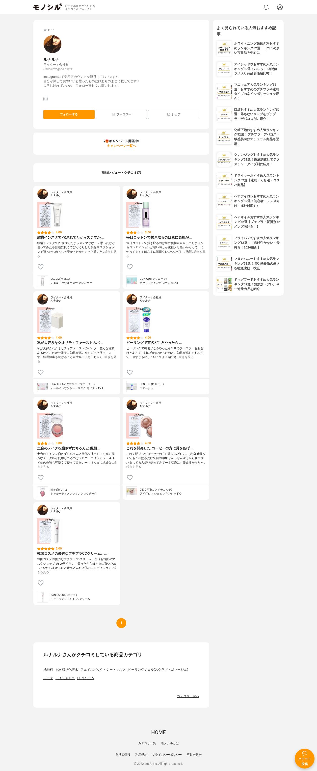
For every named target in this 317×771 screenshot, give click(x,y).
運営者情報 (122, 754)
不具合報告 (194, 754)
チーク (48, 678)
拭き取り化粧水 (66, 669)
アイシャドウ (65, 678)
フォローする (69, 114)
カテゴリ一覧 (147, 743)
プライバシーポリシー (167, 754)
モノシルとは (170, 743)
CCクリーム (85, 678)
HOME (158, 732)
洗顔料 (48, 669)
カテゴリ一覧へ (188, 696)
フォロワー (121, 114)
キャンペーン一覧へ (121, 146)
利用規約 (141, 754)
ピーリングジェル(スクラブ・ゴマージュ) (158, 669)
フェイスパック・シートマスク (103, 669)
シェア (174, 114)
